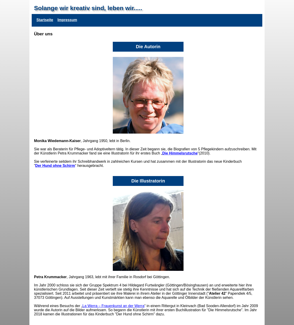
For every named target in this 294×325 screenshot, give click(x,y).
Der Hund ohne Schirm (55, 166)
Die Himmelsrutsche (180, 153)
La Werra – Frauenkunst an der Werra (113, 306)
